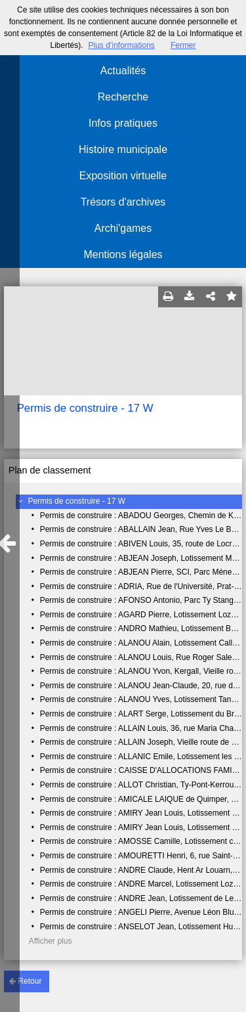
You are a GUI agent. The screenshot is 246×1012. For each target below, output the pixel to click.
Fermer (183, 45)
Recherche (123, 96)
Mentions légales (122, 254)
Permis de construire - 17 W (76, 501)
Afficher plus (50, 941)
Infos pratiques (123, 123)
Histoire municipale (123, 149)
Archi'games (123, 228)
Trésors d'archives (123, 202)
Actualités (123, 70)
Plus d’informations (121, 45)
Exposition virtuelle (123, 175)
